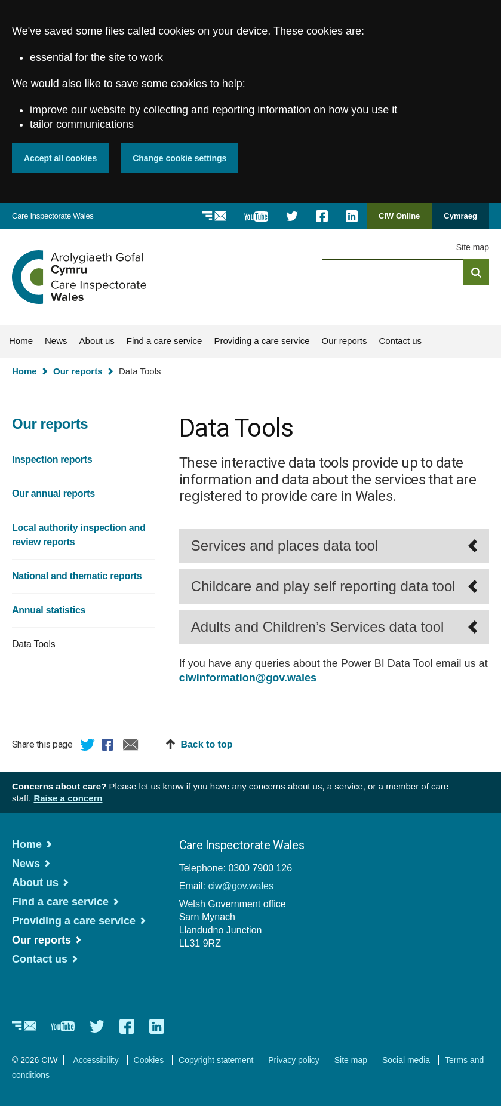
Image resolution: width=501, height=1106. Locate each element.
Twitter (88, 746)
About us (97, 341)
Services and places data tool (285, 545)
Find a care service (164, 341)
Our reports (344, 341)
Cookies (149, 1060)
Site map (472, 247)
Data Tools (33, 644)
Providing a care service (261, 341)
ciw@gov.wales (240, 886)
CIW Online (399, 220)
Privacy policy (293, 1060)
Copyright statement (216, 1060)
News (56, 341)
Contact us (400, 341)
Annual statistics (48, 610)
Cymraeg (460, 215)
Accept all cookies (60, 158)
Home (21, 341)
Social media (407, 1060)
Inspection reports (52, 459)
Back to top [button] (206, 744)
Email (131, 746)
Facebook (109, 746)
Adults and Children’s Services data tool (317, 627)
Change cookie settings (179, 158)
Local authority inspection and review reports (78, 535)
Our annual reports (53, 494)
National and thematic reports (77, 576)
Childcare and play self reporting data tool (323, 586)
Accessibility (95, 1060)
